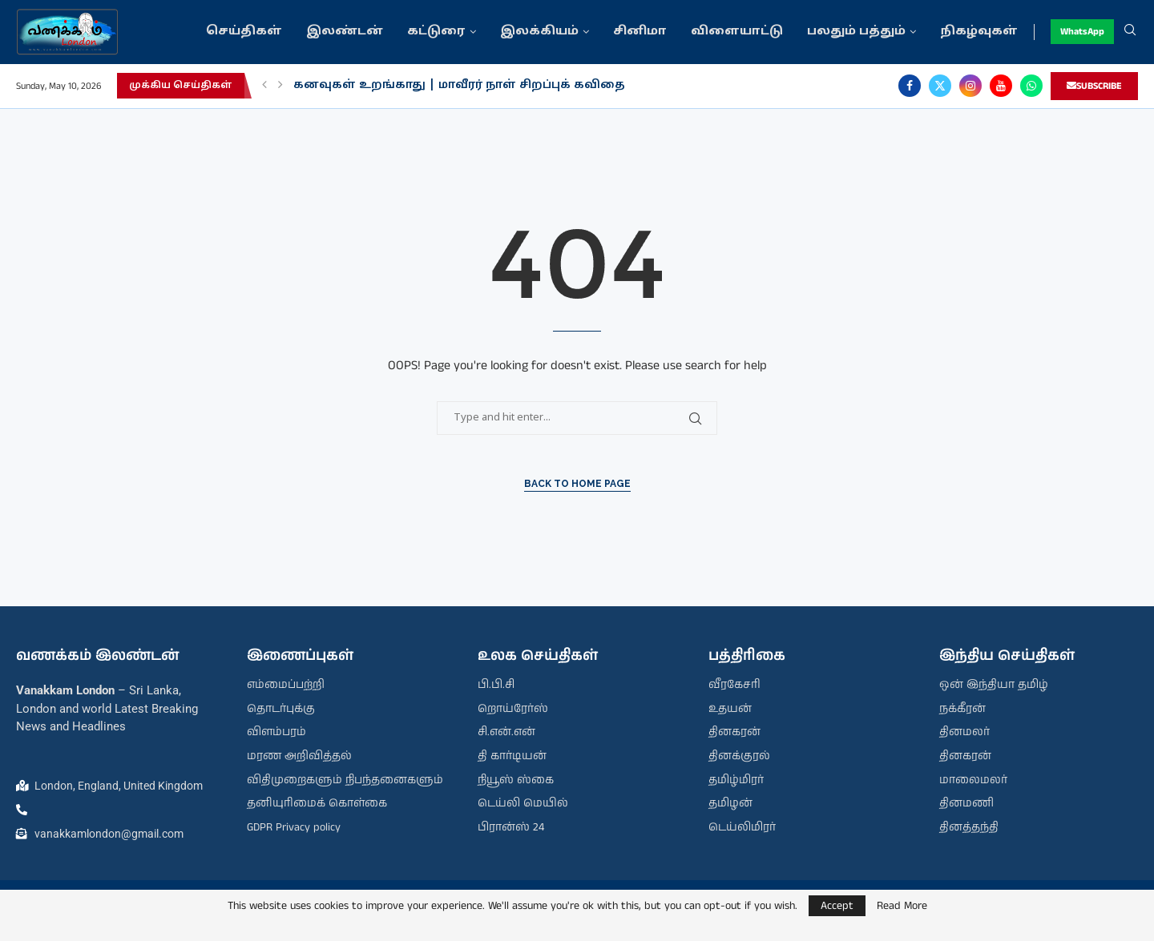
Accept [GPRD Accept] (837, 906)
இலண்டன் (344, 31)
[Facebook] (909, 85)
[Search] (1130, 32)
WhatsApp (1082, 31)
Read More (902, 905)
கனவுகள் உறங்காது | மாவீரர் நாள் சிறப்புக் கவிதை (459, 85)
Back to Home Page (577, 483)
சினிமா (640, 31)
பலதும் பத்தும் (856, 31)
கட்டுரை (436, 31)
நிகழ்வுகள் (979, 31)
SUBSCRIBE (1094, 86)
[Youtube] (1001, 85)
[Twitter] (940, 85)
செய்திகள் (244, 31)
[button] (264, 86)
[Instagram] (970, 85)
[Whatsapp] (1031, 85)
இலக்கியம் (539, 31)
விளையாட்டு (737, 31)
